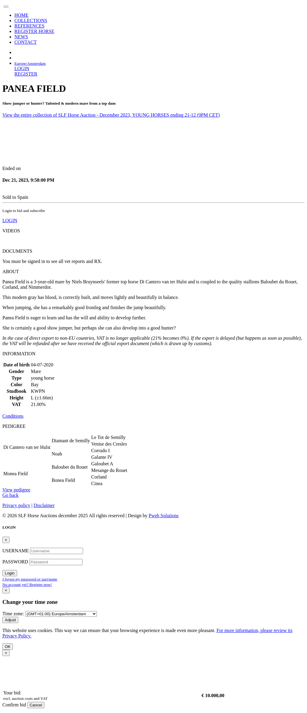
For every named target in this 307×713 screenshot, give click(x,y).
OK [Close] (7, 646)
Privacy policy (16, 505)
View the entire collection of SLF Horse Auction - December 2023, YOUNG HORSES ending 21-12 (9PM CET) (111, 115)
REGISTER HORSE (34, 31)
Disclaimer (44, 505)
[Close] (6, 540)
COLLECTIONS (30, 20)
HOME (21, 15)
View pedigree (16, 489)
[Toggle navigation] (6, 6)
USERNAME (16, 550)
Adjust (10, 620)
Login (10, 573)
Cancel (36, 705)
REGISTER (25, 73)
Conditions (12, 416)
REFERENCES (29, 25)
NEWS (21, 36)
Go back (10, 495)
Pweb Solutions (164, 515)
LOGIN (21, 68)
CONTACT (25, 42)
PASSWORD (15, 561)
